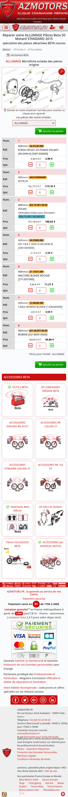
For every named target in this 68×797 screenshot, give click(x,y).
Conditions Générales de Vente (33, 759)
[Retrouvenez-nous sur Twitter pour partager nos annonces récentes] (25, 699)
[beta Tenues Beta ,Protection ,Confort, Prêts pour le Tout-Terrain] (17, 522)
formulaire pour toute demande (41, 736)
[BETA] (50, 561)
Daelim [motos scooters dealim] (23, 786)
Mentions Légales (26, 755)
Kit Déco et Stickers (50, 507)
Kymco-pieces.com (29, 789)
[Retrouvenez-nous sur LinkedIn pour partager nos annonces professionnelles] (52, 699)
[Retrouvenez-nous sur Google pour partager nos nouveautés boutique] (34, 699)
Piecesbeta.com (51, 789)
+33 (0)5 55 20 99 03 (39, 720)
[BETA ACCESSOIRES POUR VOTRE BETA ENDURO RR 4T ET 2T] (17, 441)
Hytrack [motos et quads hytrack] (49, 783)
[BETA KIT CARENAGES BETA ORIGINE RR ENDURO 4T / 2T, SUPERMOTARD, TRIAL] (50, 403)
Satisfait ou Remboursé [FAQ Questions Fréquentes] (29, 660)
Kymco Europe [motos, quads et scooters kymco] (50, 779)
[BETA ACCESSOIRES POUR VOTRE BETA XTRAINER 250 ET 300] (17, 484)
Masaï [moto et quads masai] (60, 783)
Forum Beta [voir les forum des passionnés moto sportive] (37, 786)
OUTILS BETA (17, 387)
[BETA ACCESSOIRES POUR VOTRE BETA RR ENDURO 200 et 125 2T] (50, 441)
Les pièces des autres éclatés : (34, 117)
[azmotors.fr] (29, 27)
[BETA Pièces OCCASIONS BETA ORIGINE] (17, 558)
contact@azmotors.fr (28, 733)
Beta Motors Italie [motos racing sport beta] (28, 779)
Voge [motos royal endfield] (21, 783)
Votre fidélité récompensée (20, 687)
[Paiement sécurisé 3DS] (34, 640)
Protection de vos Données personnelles (28, 664)
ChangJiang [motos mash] (35, 783)
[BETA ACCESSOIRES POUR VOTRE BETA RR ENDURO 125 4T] (50, 484)
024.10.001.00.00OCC (31, 216)
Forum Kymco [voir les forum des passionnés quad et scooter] (55, 786)
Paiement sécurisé (34, 598)
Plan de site (51, 771)
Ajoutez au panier (50, 131)
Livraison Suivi (17, 617)
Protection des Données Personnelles (37, 752)
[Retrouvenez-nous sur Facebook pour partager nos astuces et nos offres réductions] (15, 699)
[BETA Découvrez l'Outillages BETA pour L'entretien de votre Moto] (17, 399)
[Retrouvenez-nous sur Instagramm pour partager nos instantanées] (43, 699)
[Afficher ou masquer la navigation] (6, 27)
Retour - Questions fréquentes (33, 748)
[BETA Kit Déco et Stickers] (50, 518)
